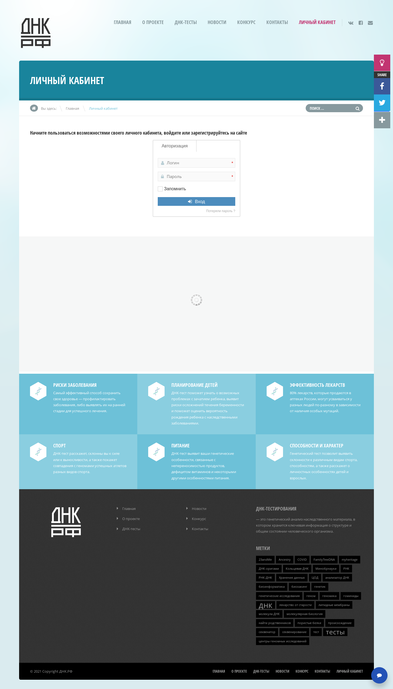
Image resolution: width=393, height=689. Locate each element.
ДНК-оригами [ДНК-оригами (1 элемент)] (269, 567)
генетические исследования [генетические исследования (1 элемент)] (279, 594)
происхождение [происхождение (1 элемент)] (340, 621)
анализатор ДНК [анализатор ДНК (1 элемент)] (337, 576)
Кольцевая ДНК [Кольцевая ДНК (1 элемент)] (297, 567)
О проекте (153, 22)
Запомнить (175, 188)
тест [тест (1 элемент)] (316, 630)
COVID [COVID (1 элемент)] (302, 558)
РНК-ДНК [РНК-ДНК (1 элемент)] (265, 576)
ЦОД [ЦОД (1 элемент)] (315, 576)
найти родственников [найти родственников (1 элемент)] (275, 621)
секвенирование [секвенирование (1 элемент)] (294, 630)
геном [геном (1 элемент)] (310, 594)
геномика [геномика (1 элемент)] (329, 594)
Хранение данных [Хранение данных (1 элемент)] (292, 576)
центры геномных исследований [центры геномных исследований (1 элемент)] (282, 640)
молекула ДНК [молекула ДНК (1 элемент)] (269, 612)
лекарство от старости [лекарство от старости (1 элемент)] (295, 603)
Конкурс (246, 22)
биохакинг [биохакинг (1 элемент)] (299, 585)
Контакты (277, 22)
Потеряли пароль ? (220, 211)
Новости (217, 22)
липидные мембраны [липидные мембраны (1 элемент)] (334, 603)
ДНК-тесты (186, 22)
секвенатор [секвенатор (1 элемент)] (267, 630)
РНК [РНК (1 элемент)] (346, 567)
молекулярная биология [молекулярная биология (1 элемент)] (305, 612)
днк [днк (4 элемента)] (265, 603)
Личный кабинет (317, 22)
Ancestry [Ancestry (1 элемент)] (285, 558)
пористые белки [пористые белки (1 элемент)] (309, 621)
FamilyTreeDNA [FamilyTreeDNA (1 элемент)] (324, 558)
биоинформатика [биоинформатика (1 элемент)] (272, 585)
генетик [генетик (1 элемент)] (320, 585)
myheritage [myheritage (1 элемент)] (350, 558)
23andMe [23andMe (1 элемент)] (265, 558)
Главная (122, 22)
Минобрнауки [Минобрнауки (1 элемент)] (326, 567)
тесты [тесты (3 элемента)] (335, 630)
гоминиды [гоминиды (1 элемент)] (350, 594)
